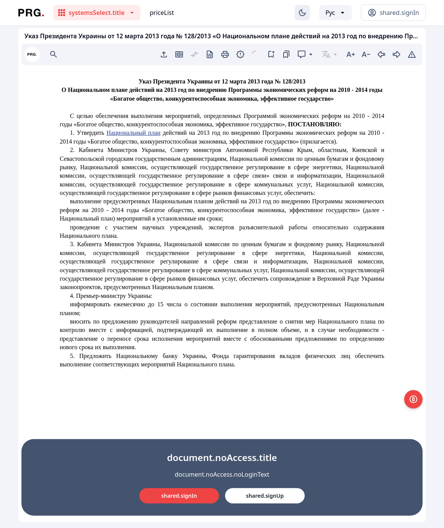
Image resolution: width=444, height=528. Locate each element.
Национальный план (133, 132)
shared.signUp (265, 495)
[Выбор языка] (335, 12)
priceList (162, 12)
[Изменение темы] (302, 12)
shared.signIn (179, 495)
